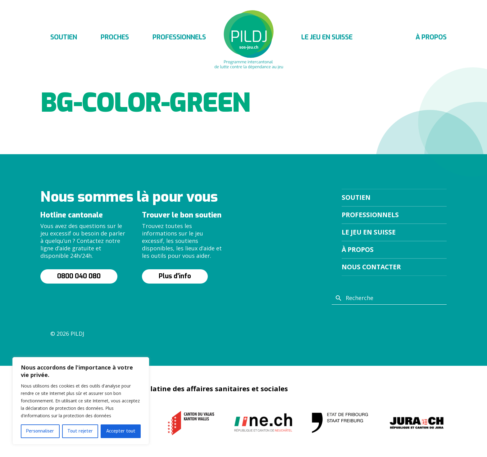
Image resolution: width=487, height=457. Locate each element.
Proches (115, 37)
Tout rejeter (80, 431)
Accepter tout (120, 431)
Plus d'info (175, 276)
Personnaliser (40, 431)
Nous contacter (371, 266)
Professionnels (179, 37)
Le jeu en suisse (327, 37)
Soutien (63, 37)
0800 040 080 (79, 276)
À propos (431, 37)
